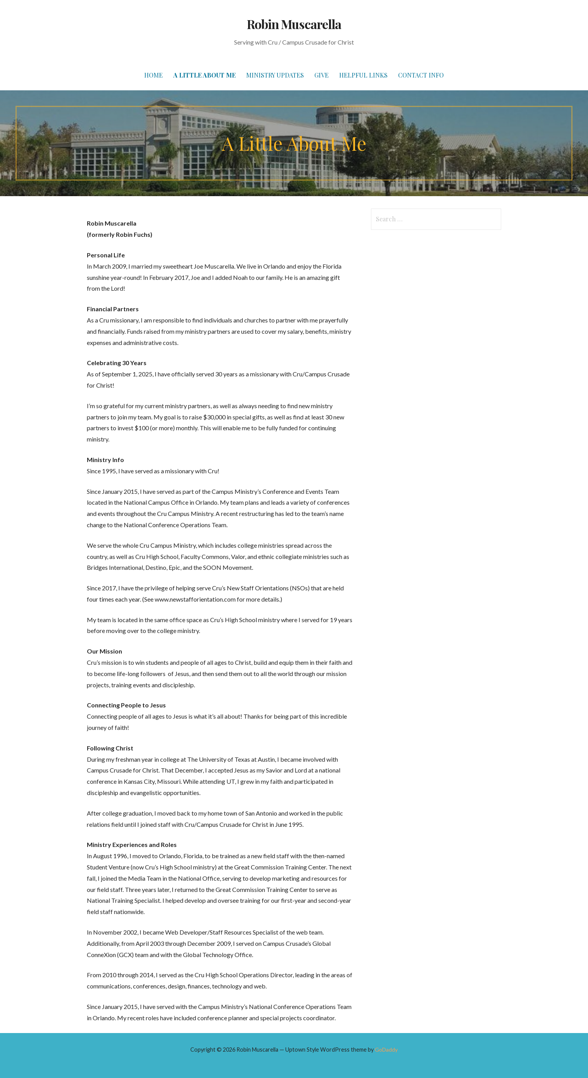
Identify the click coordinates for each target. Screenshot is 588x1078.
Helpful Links (363, 75)
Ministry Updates (275, 75)
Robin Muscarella (294, 24)
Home (153, 75)
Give (321, 75)
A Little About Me (204, 75)
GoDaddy (386, 1049)
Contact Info (421, 75)
